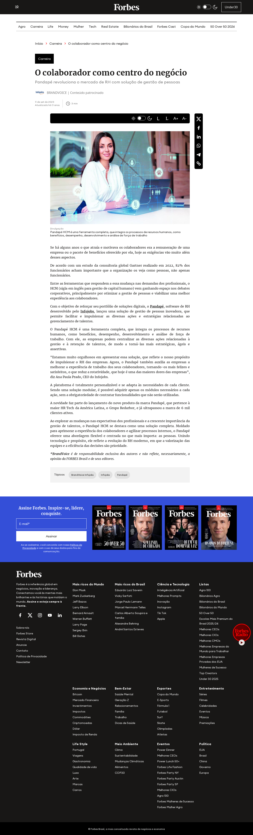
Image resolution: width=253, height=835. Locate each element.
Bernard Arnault (83, 613)
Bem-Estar (123, 688)
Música (204, 717)
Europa (204, 773)
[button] (158, 118)
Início (39, 43)
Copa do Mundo (193, 26)
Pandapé (157, 306)
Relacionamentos (126, 706)
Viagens (78, 755)
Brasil (203, 755)
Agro (21, 26)
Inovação (163, 601)
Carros (77, 790)
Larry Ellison (80, 607)
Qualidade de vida (85, 767)
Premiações (207, 723)
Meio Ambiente (126, 744)
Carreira (36, 26)
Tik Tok (161, 613)
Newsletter (23, 662)
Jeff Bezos (80, 601)
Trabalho (121, 717)
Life (50, 26)
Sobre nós (22, 627)
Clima (119, 750)
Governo (205, 767)
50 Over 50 (206, 613)
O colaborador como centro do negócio (98, 43)
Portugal (78, 750)
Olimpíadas (164, 728)
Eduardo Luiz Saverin (128, 590)
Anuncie (21, 645)
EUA (202, 750)
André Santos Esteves (129, 629)
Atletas (162, 734)
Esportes (164, 688)
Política (205, 744)
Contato (22, 650)
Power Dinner (166, 750)
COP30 (120, 773)
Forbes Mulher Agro (170, 807)
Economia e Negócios (89, 688)
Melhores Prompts (169, 596)
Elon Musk (79, 590)
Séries (203, 694)
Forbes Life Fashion (169, 767)
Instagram (164, 607)
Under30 (231, 7)
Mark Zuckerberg (84, 596)
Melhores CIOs (209, 635)
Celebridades (208, 706)
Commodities (82, 717)
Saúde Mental (124, 694)
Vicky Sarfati (123, 596)
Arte (75, 778)
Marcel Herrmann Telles (130, 607)
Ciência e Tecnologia (173, 584)
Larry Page (80, 624)
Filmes (203, 700)
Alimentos (121, 767)
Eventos (204, 711)
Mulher (79, 26)
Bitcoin (77, 694)
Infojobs (87, 311)
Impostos (79, 711)
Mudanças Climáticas (129, 761)
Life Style (80, 744)
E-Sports (163, 700)
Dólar (76, 728)
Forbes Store (24, 633)
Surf (160, 717)
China (203, 761)
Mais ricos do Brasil (130, 584)
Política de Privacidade (31, 656)
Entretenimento (211, 688)
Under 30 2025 (208, 679)
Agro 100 (205, 590)
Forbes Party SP (167, 784)
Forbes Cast (166, 26)
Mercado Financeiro (86, 700)
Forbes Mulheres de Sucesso (175, 801)
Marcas (78, 784)
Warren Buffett (82, 619)
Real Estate (110, 26)
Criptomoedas (82, 723)
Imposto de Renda (85, 734)
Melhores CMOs (209, 641)
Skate (161, 723)
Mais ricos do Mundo (88, 584)
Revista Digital (26, 639)
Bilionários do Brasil (138, 26)
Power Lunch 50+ (168, 761)
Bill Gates (79, 636)
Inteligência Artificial (170, 590)
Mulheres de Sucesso (213, 667)
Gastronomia (81, 761)
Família (119, 711)
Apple (161, 619)
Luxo (76, 773)
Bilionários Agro (209, 596)
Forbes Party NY (168, 773)
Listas (204, 584)
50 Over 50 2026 (222, 26)
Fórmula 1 (163, 706)
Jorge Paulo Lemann (128, 601)
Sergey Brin (80, 630)
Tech (92, 26)
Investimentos (82, 706)
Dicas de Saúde (125, 723)
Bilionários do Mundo (213, 607)
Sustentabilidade (126, 755)
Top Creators (208, 673)
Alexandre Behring (127, 623)
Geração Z (122, 700)
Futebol (162, 711)
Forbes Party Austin (170, 778)
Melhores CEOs (209, 629)
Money (63, 26)
